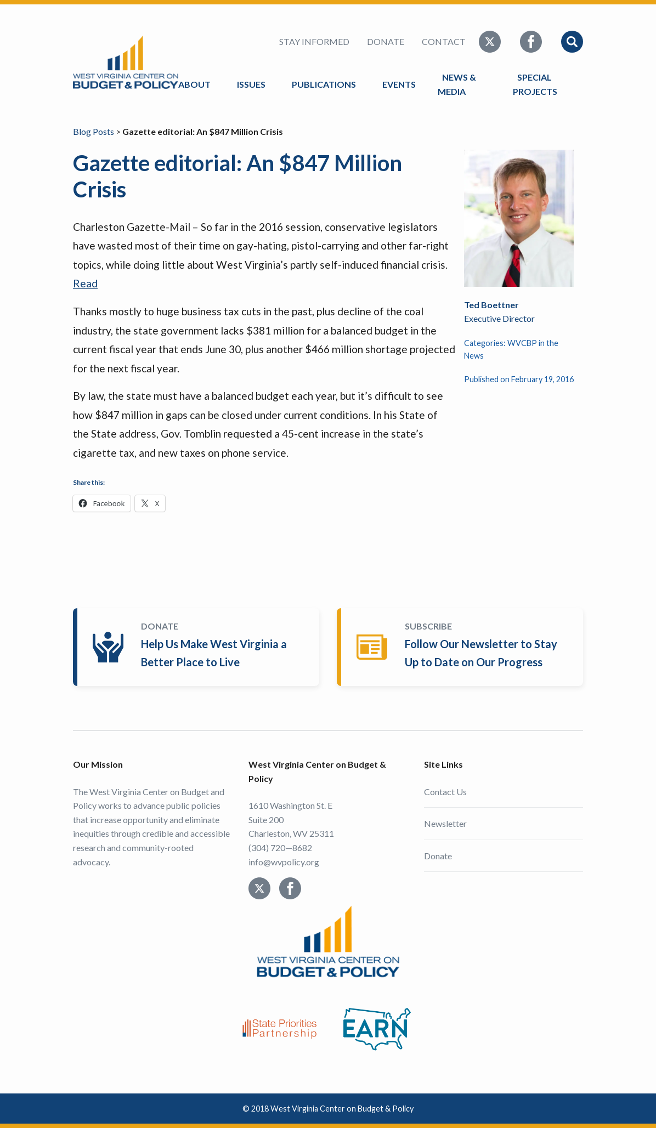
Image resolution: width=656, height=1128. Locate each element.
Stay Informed (314, 41)
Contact (444, 41)
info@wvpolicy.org (283, 862)
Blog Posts (93, 131)
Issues (251, 84)
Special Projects (537, 84)
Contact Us (445, 791)
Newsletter (445, 823)
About (194, 84)
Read (85, 283)
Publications (324, 84)
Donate (385, 41)
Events (399, 84)
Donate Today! (198, 647)
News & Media (457, 84)
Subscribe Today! (462, 647)
